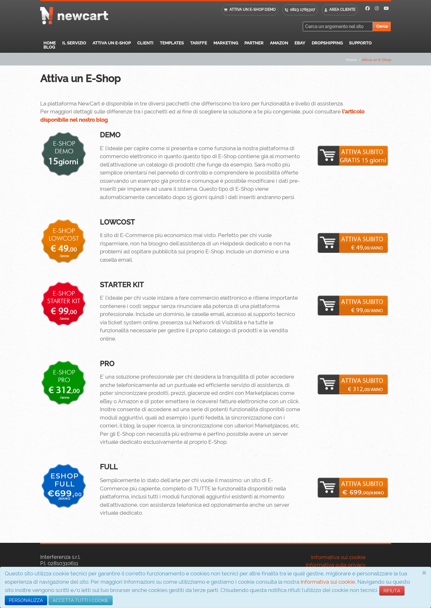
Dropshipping (327, 43)
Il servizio (74, 43)
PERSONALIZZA (26, 600)
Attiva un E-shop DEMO (252, 9)
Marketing (225, 43)
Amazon (279, 43)
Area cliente (342, 9)
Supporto (360, 43)
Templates (172, 43)
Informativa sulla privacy (336, 565)
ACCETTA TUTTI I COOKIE (80, 600)
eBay (299, 43)
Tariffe (198, 43)
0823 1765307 (302, 9)
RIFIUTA (391, 590)
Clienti (145, 43)
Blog (49, 47)
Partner (254, 43)
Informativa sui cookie (328, 582)
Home (49, 43)
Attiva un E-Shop (112, 43)
